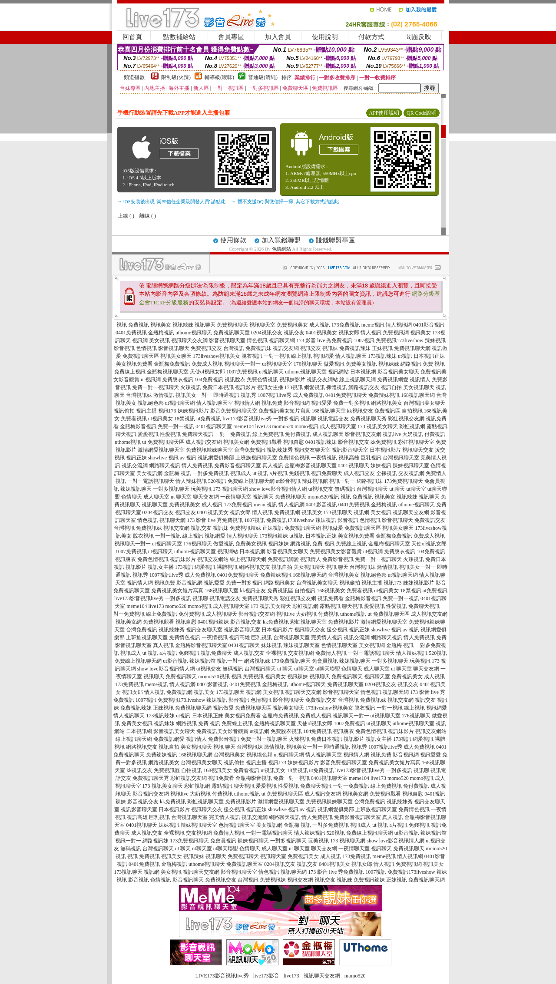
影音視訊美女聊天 (398, 372)
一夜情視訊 (324, 458)
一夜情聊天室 (236, 497)
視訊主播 (146, 411)
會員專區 (231, 36)
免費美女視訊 (361, 364)
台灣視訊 (233, 348)
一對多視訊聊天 (171, 489)
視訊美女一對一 (193, 395)
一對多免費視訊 (210, 473)
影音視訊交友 (353, 442)
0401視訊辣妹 (321, 442)
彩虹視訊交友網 (406, 419)
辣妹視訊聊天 (136, 489)
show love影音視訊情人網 (278, 489)
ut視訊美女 (160, 419)
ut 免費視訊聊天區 (163, 442)
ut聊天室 (416, 489)
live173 (263, 426)
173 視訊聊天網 (230, 489)
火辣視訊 (190, 387)
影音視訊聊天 (173, 348)
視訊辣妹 (182, 325)
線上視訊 (301, 356)
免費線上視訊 (130, 372)
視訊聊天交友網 (189, 340)
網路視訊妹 (370, 481)
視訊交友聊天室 (312, 450)
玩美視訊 (201, 489)
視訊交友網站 (322, 379)
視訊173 (167, 411)
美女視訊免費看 (134, 364)
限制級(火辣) (176, 77)
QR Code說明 (422, 113)
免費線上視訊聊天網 (251, 481)
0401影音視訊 (428, 325)
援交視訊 (337, 630)
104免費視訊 (209, 379)
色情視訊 (146, 348)
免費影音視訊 (338, 559)
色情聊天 (131, 497)
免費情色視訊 (294, 458)
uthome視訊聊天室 (306, 372)
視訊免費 (271, 403)
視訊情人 (420, 379)
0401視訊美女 (321, 333)
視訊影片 (245, 387)
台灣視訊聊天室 (401, 458)
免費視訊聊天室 (231, 333)
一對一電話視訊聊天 (150, 481)
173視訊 (294, 387)
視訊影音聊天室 (350, 450)
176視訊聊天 (308, 364)
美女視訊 (159, 340)
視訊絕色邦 (151, 403)
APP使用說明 (384, 113)
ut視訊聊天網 (180, 403)
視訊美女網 (236, 442)
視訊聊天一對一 (242, 364)
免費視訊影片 (343, 622)
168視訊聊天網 (418, 395)
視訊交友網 (286, 348)
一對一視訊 (277, 356)
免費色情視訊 (262, 379)
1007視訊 (364, 340)
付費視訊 (434, 434)
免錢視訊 (299, 473)
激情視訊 (163, 395)
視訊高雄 (348, 458)
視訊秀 (248, 395)
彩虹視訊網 (412, 426)
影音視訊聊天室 (227, 340)
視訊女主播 (270, 387)
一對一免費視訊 (233, 434)
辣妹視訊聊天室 (411, 465)
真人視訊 (272, 465)
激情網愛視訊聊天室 (161, 450)
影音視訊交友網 (363, 434)
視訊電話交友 (333, 419)
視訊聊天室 (262, 325)
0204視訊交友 (266, 333)
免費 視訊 (434, 364)
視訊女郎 (348, 333)
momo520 (282, 426)
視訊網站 (338, 372)
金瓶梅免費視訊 (172, 364)
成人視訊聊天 (328, 434)
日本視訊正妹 (429, 356)
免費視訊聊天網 (412, 348)
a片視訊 (279, 473)
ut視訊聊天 (271, 372)
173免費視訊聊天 (403, 481)
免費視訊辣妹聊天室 (209, 450)
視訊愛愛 (321, 403)
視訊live (392, 434)
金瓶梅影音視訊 (138, 426)
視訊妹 (330, 348)
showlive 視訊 (163, 458)
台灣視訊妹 (139, 395)
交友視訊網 (411, 473)
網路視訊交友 (364, 387)
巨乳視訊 (371, 458)
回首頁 (132, 36)
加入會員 (278, 36)
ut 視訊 (260, 473)
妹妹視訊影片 (193, 411)
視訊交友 (294, 333)
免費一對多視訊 (351, 403)
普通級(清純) (263, 77)
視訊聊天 (205, 325)
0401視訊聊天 (353, 465)
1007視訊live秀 (274, 395)
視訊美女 (160, 325)
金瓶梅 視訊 (177, 473)
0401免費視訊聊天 (346, 395)
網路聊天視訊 (164, 465)
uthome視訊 (128, 442)
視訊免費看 (331, 598)
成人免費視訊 (308, 395)
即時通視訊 (226, 395)
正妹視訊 (382, 348)
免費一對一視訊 (176, 426)
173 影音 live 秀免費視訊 (324, 340)
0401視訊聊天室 (213, 426)
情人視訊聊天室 (214, 403)
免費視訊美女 (292, 325)
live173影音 (266, 976)
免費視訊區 (387, 411)
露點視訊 (437, 426)
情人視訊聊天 (351, 356)
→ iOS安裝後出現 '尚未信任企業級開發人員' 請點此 (171, 201)
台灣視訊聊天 (372, 489)
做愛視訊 (334, 364)
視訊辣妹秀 (280, 450)
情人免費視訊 (197, 465)
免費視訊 (138, 325)
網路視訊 (410, 364)
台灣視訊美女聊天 (424, 403)
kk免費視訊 (384, 442)
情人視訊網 (399, 325)
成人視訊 (319, 325)
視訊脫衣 (235, 379)
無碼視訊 (344, 489)
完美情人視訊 (326, 637)
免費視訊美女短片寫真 (284, 411)
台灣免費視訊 (249, 450)
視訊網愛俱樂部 (216, 458)
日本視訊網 (363, 372)
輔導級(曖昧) (219, 77)
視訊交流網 (135, 465)
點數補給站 (179, 36)
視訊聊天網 (282, 340)
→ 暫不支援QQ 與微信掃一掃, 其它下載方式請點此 (285, 201)
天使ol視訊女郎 (207, 372)
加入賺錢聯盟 (281, 240)
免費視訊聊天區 (140, 356)
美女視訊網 (149, 473)
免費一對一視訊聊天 (155, 387)
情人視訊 (371, 333)
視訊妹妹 (388, 364)
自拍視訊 (412, 411)
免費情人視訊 (331, 653)
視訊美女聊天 (176, 356)
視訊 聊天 (337, 567)
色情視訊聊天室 (339, 645)
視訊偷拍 (124, 411)
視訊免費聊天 (326, 473)
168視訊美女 (331, 591)
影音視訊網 (297, 403)
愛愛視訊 (148, 434)
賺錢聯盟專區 (335, 240)
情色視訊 (257, 340)
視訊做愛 (332, 528)
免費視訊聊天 (232, 325)
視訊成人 (240, 473)
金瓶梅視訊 (161, 333)
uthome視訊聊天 (193, 333)
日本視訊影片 (385, 450)
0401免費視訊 (131, 333)
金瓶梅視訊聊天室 (168, 372)
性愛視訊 (170, 434)
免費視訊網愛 (392, 379)
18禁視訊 (184, 419)
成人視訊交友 (359, 473)
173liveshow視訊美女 (216, 356)
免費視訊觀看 (266, 442)
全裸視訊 (386, 473)
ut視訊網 (150, 379)
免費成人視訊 (207, 364)
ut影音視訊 (288, 481)
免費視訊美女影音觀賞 (336, 551)
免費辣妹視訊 (384, 395)
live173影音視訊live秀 (247, 419)
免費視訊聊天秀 (368, 419)
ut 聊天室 (182, 497)
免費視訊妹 (258, 348)
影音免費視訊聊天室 (233, 411)
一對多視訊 (286, 419)
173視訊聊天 (338, 512)
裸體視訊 (336, 387)
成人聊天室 (156, 497)
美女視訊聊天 (418, 387)
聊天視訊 (126, 434)
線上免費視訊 (268, 434)
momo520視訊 (323, 497)
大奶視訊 (412, 434)
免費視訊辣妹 (355, 348)
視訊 (121, 325)
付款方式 (371, 36)
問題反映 (418, 36)
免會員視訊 (325, 661)
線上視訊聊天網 (357, 379)
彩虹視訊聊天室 (416, 442)
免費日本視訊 (218, 387)
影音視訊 (124, 348)
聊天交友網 (206, 497)
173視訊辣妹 (382, 356)
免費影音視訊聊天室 (237, 465)
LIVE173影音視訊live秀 (222, 976)
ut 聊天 (397, 489)
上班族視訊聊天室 (256, 458)
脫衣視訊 (252, 356)
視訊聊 (308, 419)
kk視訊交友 (360, 411)
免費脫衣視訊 (177, 379)
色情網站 (281, 248)
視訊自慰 (293, 442)
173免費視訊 (345, 325)
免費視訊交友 (206, 348)
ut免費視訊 (208, 419)
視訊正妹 (136, 458)
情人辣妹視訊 (191, 481)
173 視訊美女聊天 (377, 426)
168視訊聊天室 (329, 411)
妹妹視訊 (381, 465)
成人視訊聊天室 (338, 426)
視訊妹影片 (292, 379)
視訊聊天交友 (418, 450)
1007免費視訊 (242, 372)
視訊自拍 (391, 387)
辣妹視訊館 (315, 481)
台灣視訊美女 (343, 575)
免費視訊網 (396, 333)
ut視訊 (405, 356)
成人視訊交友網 (203, 442)
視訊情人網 (247, 403)
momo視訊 (306, 426)
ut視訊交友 (320, 489)
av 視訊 (188, 458)
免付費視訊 (298, 434)
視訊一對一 (342, 481)
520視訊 (217, 481)
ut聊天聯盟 (327, 669)
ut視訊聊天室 (277, 364)
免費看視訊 (134, 419)
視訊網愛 (323, 356)
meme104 (243, 426)
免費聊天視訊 (197, 434)
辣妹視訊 (435, 340)
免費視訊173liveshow (399, 340)
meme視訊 (372, 325)
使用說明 (325, 36)
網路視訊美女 (386, 403)
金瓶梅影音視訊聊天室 (311, 465)
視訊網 (140, 340)
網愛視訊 (314, 387)
